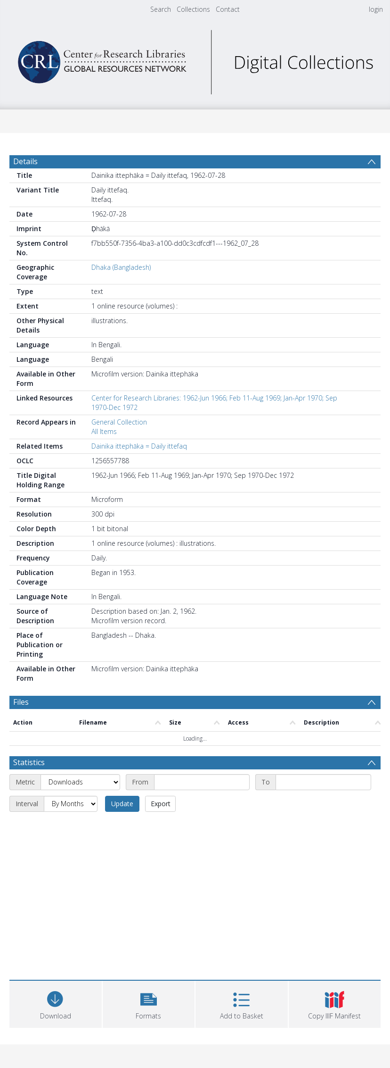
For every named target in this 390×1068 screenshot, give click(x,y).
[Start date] (202, 782)
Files (21, 702)
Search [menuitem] (160, 9)
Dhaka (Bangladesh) (121, 267)
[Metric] (80, 782)
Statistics (29, 762)
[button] (149, 1003)
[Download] (55, 1003)
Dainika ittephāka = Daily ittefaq (139, 446)
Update (122, 803)
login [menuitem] (376, 9)
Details (25, 161)
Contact (228, 9)
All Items (104, 431)
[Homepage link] (195, 60)
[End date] (323, 782)
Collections (193, 9)
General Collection (119, 421)
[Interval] (71, 804)
